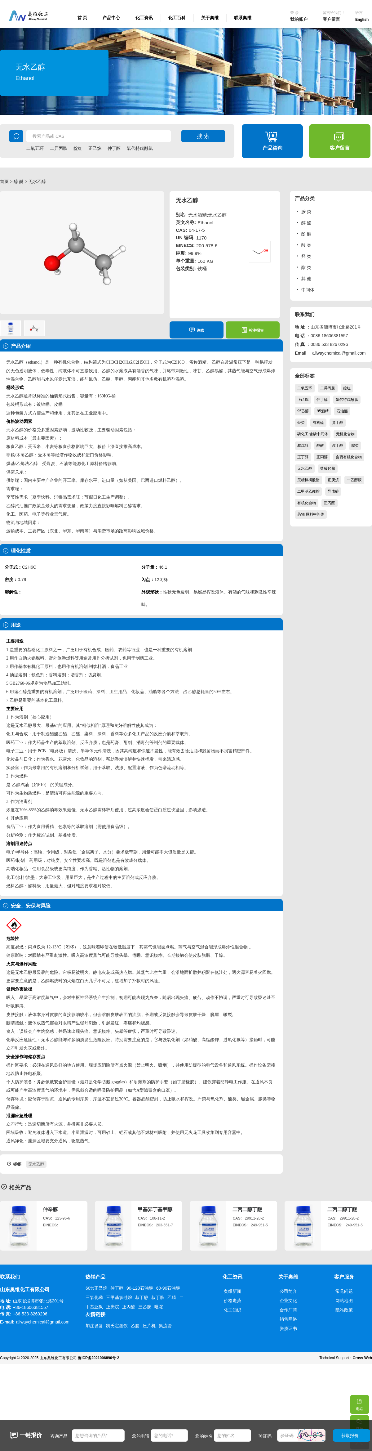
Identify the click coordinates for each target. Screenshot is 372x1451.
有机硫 (318, 422)
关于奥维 (210, 17)
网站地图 (344, 1300)
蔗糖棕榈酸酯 (308, 480)
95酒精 (322, 411)
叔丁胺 (157, 1297)
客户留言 (331, 19)
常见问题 (344, 1291)
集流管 (165, 1325)
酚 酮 (303, 233)
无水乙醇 (36, 1164)
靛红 (77, 148)
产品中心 (111, 17)
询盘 (196, 330)
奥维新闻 (232, 1291)
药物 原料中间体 (310, 514)
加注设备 (94, 1325)
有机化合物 (306, 503)
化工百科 (177, 17)
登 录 (294, 13)
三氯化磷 (94, 1297)
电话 (359, 1403)
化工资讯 (144, 17)
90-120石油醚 (139, 1288)
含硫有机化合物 (349, 457)
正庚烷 (333, 480)
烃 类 (303, 256)
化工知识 (232, 1309)
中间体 (304, 289)
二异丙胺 (58, 148)
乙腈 (171, 1297)
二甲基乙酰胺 (308, 491)
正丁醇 (302, 457)
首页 (4, 181)
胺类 (355, 445)
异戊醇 (333, 491)
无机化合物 (345, 434)
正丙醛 (329, 503)
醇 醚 (19, 181)
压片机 (149, 1325)
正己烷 (94, 148)
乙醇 (19, 362)
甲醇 (119, 379)
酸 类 (303, 245)
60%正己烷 (96, 1288)
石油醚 (342, 411)
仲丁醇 (114, 148)
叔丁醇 (337, 445)
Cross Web (362, 1358)
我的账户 (299, 19)
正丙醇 (322, 457)
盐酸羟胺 (327, 468)
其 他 (303, 278)
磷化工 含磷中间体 (312, 434)
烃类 (301, 422)
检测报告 (252, 330)
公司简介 (288, 1291)
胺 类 (303, 211)
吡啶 (158, 1306)
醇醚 (320, 445)
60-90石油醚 (168, 1288)
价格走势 (232, 1300)
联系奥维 (242, 17)
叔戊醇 (302, 445)
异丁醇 (337, 422)
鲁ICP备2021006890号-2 (98, 1358)
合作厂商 (288, 1309)
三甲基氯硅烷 (119, 1297)
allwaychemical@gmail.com (338, 353)
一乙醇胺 (354, 480)
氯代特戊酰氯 (140, 148)
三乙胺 (144, 1306)
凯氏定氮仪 (117, 1325)
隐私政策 (344, 1309)
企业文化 (288, 1300)
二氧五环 (35, 148)
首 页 (82, 17)
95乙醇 (303, 411)
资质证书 (288, 1328)
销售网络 (288, 1319)
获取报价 (350, 1435)
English (362, 19)
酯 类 (303, 267)
